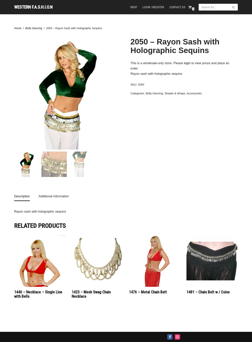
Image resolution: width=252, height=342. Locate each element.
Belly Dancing (33, 28)
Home (17, 28)
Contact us (177, 7)
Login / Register (153, 7)
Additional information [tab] (53, 196)
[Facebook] (170, 337)
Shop (133, 7)
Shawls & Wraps (174, 93)
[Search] (214, 7)
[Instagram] (177, 337)
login (187, 63)
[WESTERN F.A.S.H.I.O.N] (33, 7)
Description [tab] (22, 196)
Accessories (194, 93)
